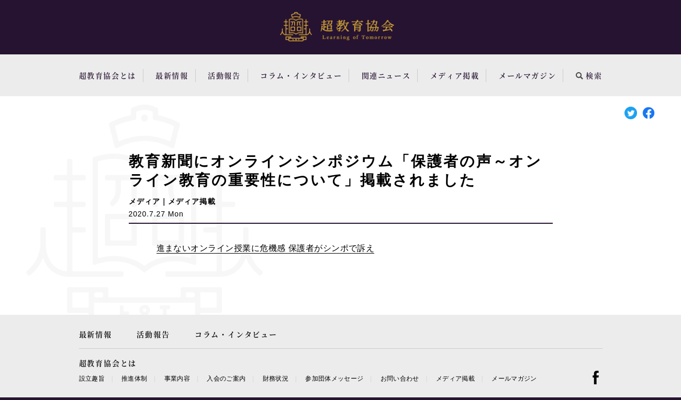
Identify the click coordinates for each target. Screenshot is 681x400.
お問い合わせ (400, 378)
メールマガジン (527, 75)
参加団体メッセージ (334, 378)
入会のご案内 (226, 378)
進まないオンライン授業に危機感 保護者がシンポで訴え (266, 248)
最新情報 (171, 75)
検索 (589, 75)
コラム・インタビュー (301, 75)
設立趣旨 (92, 378)
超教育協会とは (107, 75)
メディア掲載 (454, 75)
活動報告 (224, 75)
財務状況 (275, 378)
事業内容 (177, 378)
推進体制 (134, 378)
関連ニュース (386, 75)
